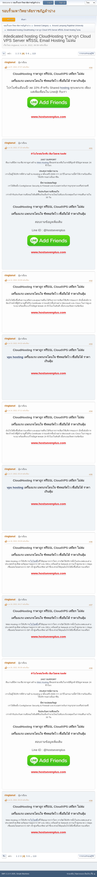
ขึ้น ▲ (93, 874)
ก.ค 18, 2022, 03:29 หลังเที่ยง (18, 541)
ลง (4, 54)
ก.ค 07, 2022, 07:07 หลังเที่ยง (18, 67)
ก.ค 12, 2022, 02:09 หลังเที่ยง (18, 280)
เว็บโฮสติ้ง (34, 561)
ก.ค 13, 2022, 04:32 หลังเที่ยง (18, 343)
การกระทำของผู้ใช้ (86, 54)
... (31, 53)
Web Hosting (43, 162)
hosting (64, 87)
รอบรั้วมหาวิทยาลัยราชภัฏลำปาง (28, 11)
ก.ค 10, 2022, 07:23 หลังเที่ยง (18, 148)
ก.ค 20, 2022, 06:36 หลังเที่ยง (18, 667)
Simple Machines (22, 874)
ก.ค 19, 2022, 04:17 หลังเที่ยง (18, 604)
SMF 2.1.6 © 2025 (8, 874)
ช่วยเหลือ (70, 874)
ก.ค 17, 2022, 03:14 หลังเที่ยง (18, 474)
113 (34, 53)
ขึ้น (4, 856)
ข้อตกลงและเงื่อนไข (82, 874)
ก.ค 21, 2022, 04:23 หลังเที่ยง (18, 800)
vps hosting (15, 357)
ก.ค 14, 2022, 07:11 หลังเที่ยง (18, 410)
